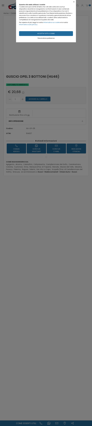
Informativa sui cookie (51, 22)
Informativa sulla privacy (28, 25)
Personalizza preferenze (46, 38)
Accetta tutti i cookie (46, 33)
